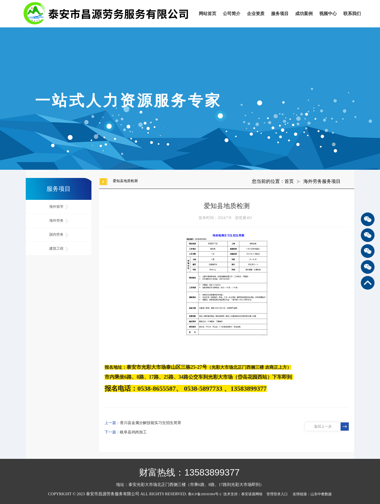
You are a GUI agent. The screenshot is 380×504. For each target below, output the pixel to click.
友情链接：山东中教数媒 (312, 494)
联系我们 (352, 13)
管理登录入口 (277, 494)
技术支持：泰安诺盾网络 (244, 494)
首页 (289, 181)
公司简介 (231, 13)
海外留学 (58, 207)
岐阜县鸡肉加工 (133, 432)
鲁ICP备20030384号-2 (204, 494)
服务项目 (280, 13)
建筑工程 (58, 248)
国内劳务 (58, 234)
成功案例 (304, 13)
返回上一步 (323, 426)
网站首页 (207, 13)
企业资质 (255, 13)
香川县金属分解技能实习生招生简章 (150, 423)
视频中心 (328, 13)
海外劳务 (58, 220)
